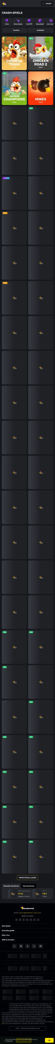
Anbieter (40, 30)
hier (3, 1023)
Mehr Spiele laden (27, 878)
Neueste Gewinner (11, 886)
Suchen (14, 30)
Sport (47, 3)
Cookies (19, 1039)
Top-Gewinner (28, 886)
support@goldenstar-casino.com (30, 913)
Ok (49, 1040)
